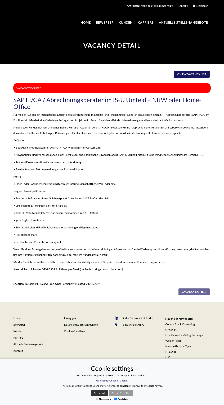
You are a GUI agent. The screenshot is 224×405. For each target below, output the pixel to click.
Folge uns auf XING (129, 324)
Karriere (146, 22)
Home (86, 22)
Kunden (126, 22)
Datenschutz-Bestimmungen (81, 324)
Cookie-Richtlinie (74, 331)
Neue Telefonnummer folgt (150, 5)
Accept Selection (121, 393)
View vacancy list (192, 74)
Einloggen (200, 5)
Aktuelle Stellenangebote (183, 22)
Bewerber (105, 22)
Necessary (103, 398)
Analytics (121, 398)
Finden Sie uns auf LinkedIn (134, 318)
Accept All (99, 393)
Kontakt (183, 5)
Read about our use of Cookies (112, 380)
